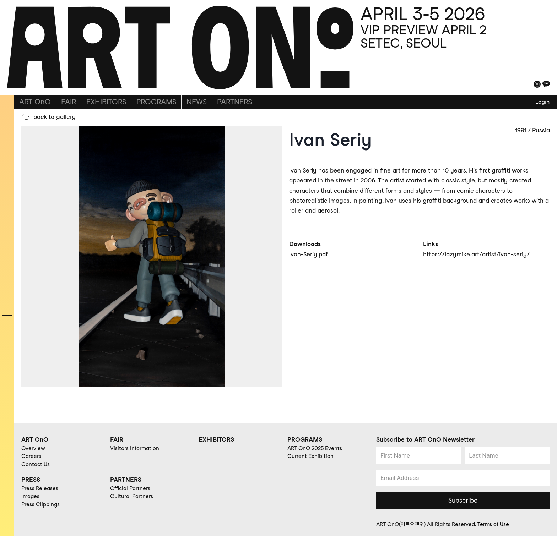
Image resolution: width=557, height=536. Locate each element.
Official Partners (130, 488)
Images (30, 496)
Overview (33, 448)
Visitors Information (134, 448)
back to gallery (54, 116)
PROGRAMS (156, 102)
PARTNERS (234, 102)
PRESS (30, 479)
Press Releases (39, 488)
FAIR (68, 102)
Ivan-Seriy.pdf (308, 254)
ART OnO (35, 102)
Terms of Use (493, 524)
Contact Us (35, 464)
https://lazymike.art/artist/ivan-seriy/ (476, 254)
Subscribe (462, 500)
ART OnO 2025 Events (314, 448)
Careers (31, 456)
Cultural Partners (131, 496)
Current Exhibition (310, 456)
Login (542, 101)
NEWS (196, 102)
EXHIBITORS (106, 102)
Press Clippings (40, 504)
